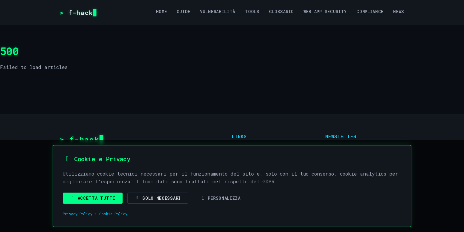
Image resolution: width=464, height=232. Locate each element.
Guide (184, 11)
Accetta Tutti (92, 198)
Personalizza (220, 198)
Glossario (281, 11)
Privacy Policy (77, 213)
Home (161, 11)
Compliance (370, 11)
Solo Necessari (158, 198)
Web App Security (325, 11)
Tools (252, 11)
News (398, 11)
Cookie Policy (113, 213)
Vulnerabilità (217, 11)
